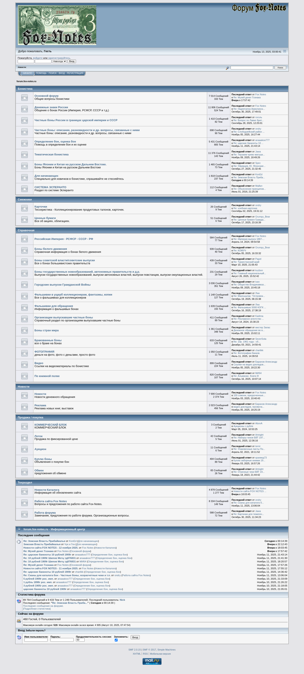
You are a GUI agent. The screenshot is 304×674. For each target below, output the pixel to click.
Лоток (38, 436)
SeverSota (260, 339)
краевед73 (261, 457)
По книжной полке (46, 376)
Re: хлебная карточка (245, 208)
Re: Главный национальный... (249, 273)
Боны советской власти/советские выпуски (64, 260)
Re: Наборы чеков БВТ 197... (249, 437)
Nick (122, 599)
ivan (257, 281)
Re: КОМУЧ (239, 250)
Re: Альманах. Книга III (246, 376)
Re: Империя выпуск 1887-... (248, 239)
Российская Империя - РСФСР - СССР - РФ (63, 239)
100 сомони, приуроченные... (249, 395)
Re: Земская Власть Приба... (249, 177)
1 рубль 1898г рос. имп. (37, 582)
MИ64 (258, 373)
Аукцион (40, 449)
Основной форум (46, 95)
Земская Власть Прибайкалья (41, 544)
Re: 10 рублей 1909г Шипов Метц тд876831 (49, 558)
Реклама (40, 405)
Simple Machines (166, 649)
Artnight (259, 434)
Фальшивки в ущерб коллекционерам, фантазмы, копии (73, 294)
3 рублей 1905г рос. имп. (38, 585)
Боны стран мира (46, 330)
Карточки (40, 206)
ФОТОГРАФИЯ (44, 351)
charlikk (259, 350)
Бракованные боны (48, 340)
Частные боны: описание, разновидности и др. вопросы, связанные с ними (87, 130)
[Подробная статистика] (37, 608)
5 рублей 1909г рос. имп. (38, 578)
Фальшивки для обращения (53, 306)
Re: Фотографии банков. (246, 353)
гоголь (258, 117)
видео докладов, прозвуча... (248, 406)
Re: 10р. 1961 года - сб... (246, 341)
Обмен (38, 470)
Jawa (258, 151)
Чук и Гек (69, 544)
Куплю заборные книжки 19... (249, 460)
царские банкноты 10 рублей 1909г (45, 589)
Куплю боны (43, 459)
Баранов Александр (266, 361)
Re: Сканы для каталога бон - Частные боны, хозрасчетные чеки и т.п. (67, 575)
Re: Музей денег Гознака (247, 97)
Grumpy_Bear (262, 216)
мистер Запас (262, 327)
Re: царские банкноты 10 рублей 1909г (47, 554)
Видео (38, 363)
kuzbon (259, 270)
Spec (258, 163)
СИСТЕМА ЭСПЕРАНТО (50, 187)
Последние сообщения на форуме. (43, 605)
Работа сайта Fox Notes (50, 501)
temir (258, 446)
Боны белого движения (50, 248)
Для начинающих (46, 175)
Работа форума (45, 512)
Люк (257, 293)
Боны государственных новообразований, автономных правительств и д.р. (87, 271)
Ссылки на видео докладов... (249, 364)
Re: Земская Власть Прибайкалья (44, 541)
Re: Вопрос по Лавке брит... (248, 120)
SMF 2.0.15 (135, 649)
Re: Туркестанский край (246, 262)
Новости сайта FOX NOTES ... (249, 491)
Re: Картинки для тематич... (248, 514)
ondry (258, 128)
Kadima (259, 316)
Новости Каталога (46, 489)
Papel (258, 259)
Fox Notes (260, 94)
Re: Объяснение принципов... (249, 189)
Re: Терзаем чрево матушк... (249, 154)
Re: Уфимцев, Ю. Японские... (249, 166)
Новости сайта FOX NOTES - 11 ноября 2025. (50, 568)
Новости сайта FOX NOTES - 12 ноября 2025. (50, 547)
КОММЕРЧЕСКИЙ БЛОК (50, 424)
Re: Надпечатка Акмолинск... (249, 109)
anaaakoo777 (262, 140)
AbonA (258, 423)
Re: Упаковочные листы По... (249, 449)
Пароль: (62, 638)
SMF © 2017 (149, 649)
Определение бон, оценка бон (55, 141)
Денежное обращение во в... (249, 330)
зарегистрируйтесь (59, 57)
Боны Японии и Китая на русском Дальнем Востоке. (70, 164)
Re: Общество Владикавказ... (249, 284)
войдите (38, 57)
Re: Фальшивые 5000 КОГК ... (249, 307)
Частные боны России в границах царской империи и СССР (75, 120)
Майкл (258, 186)
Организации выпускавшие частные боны (63, 317)
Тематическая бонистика (51, 154)
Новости (40, 394)
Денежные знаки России (51, 107)
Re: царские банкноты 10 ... (248, 143)
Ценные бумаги (45, 218)
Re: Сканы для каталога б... (248, 502)
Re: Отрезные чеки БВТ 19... (248, 472)
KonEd (258, 174)
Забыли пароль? (35, 630)
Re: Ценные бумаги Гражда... (249, 219)
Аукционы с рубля (243, 426)
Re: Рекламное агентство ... (248, 318)
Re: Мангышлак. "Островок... (249, 296)
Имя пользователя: (36, 638)
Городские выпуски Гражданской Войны (62, 284)
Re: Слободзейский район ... (249, 131)
